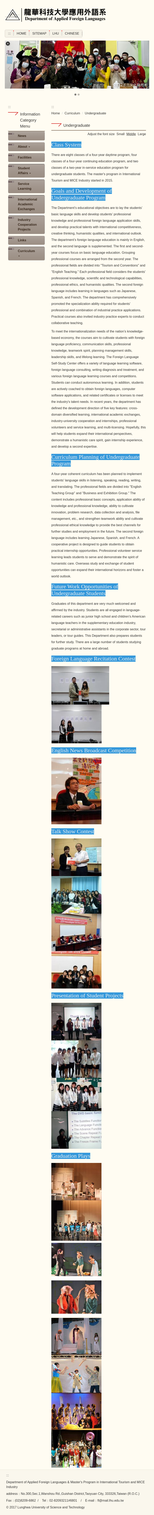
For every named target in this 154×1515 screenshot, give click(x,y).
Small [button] (121, 134)
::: (9, 33)
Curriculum (72, 113)
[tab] (75, 95)
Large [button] (142, 134)
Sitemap (39, 33)
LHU (56, 33)
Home (21, 33)
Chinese (72, 33)
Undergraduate (95, 113)
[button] (8, 44)
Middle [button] (131, 134)
